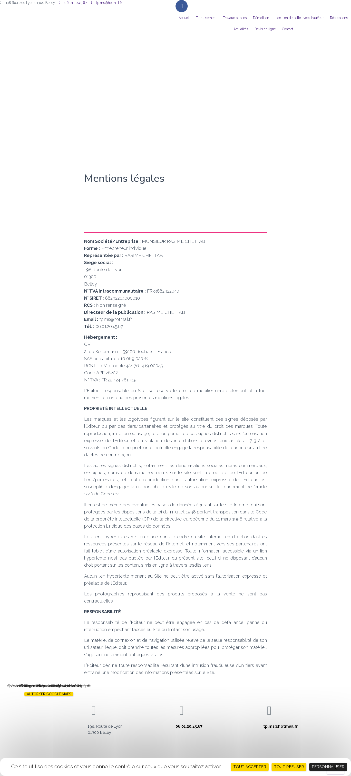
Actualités (241, 29)
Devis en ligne (265, 29)
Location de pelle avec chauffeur (299, 18)
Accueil (184, 18)
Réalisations (339, 18)
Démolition (261, 18)
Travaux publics (235, 18)
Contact (287, 29)
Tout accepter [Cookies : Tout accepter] (249, 767)
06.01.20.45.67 (189, 726)
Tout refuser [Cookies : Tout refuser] (289, 767)
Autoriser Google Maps (49, 694)
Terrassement (206, 18)
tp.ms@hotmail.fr (280, 726)
